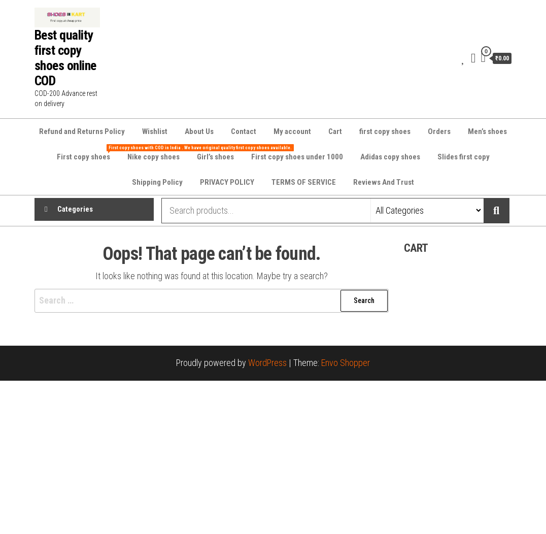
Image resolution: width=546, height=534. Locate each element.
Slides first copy (463, 156)
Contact (243, 131)
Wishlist (154, 131)
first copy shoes (385, 131)
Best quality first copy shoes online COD (65, 57)
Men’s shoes (487, 131)
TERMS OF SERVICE (303, 182)
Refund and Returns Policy (82, 131)
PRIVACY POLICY (227, 182)
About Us (199, 131)
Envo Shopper (345, 362)
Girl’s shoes (215, 156)
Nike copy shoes (153, 156)
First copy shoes (87, 152)
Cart (335, 131)
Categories (75, 210)
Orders (439, 131)
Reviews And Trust (383, 182)
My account (292, 131)
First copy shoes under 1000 (297, 156)
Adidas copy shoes (390, 156)
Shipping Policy (157, 182)
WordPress (267, 362)
